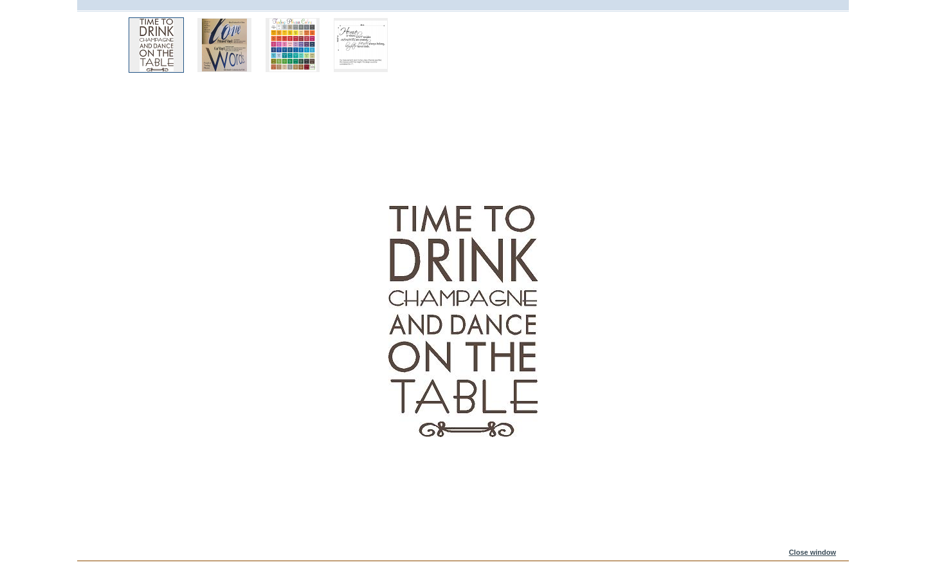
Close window (812, 552)
